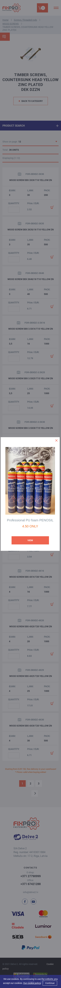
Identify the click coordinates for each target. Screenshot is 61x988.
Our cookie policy (32, 983)
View (30, 540)
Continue (49, 983)
